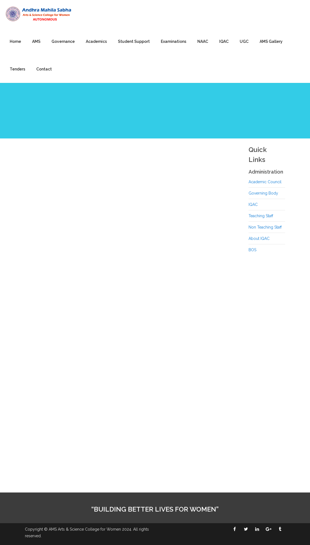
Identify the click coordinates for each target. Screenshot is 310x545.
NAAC (202, 41)
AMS (36, 41)
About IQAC (259, 238)
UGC (244, 41)
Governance (63, 41)
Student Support (134, 41)
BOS (252, 250)
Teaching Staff (261, 216)
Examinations (173, 41)
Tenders (17, 69)
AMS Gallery (271, 41)
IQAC (224, 41)
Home (15, 41)
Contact (44, 69)
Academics (96, 41)
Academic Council (265, 182)
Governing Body (263, 193)
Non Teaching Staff (265, 227)
